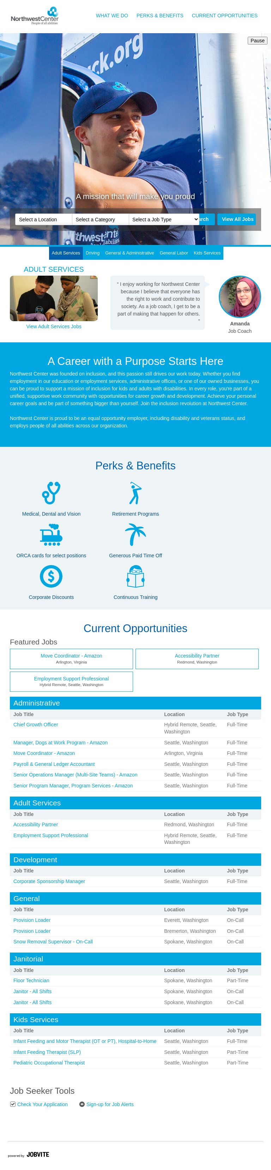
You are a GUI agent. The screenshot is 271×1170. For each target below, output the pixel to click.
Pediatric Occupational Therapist (49, 1063)
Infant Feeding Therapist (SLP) (47, 1052)
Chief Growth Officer (35, 724)
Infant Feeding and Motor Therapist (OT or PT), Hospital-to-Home (85, 1041)
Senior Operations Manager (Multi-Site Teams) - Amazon (75, 775)
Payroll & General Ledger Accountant (54, 764)
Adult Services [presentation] (66, 253)
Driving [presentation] (93, 253)
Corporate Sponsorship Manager (49, 881)
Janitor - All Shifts (32, 991)
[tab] (66, 253)
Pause (256, 40)
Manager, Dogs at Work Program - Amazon (60, 742)
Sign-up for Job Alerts (106, 1104)
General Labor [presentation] (174, 253)
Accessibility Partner (197, 656)
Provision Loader (31, 920)
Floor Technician (31, 980)
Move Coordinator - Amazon (71, 656)
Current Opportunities (225, 15)
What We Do (112, 15)
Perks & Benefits (160, 15)
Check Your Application (39, 1104)
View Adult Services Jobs (54, 326)
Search (200, 219)
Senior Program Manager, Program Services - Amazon (73, 785)
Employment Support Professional (71, 679)
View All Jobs (237, 219)
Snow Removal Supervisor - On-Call (53, 941)
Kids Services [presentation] (207, 253)
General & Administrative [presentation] (129, 253)
